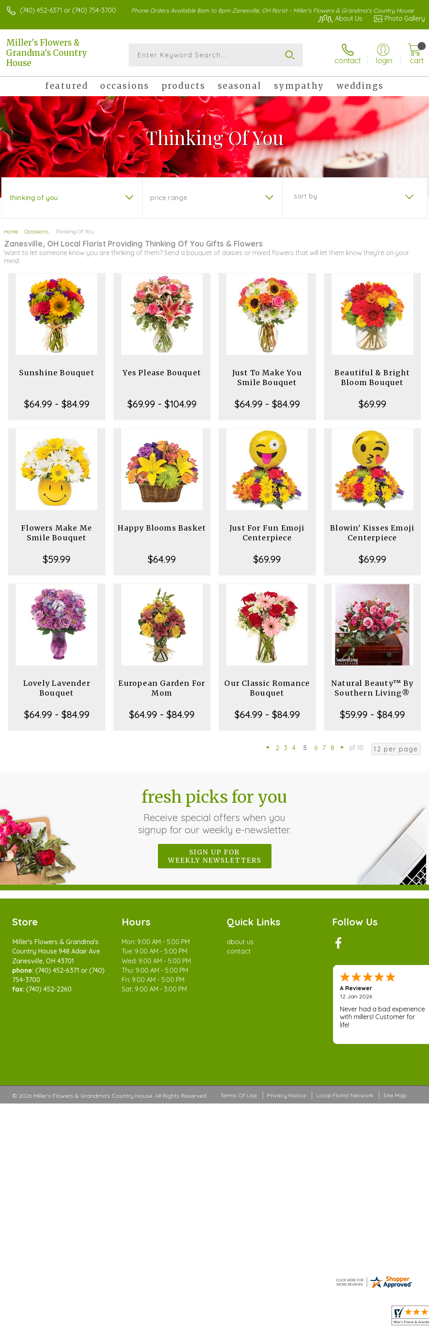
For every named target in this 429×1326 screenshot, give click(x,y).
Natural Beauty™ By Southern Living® (372, 688)
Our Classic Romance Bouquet (267, 688)
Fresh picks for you (214, 811)
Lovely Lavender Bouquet (56, 688)
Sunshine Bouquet (56, 372)
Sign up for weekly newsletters (214, 856)
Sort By (305, 196)
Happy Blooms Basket (162, 528)
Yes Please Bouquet (162, 372)
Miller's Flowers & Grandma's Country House (46, 52)
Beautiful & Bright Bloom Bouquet (372, 377)
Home (11, 231)
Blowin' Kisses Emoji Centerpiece (372, 532)
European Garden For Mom (161, 688)
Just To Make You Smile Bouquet (267, 377)
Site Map (395, 1095)
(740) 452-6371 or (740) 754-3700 (68, 10)
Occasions (36, 231)
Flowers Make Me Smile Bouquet (56, 532)
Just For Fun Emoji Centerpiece (267, 532)
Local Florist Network (344, 1095)
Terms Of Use (238, 1095)
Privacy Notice (286, 1095)
